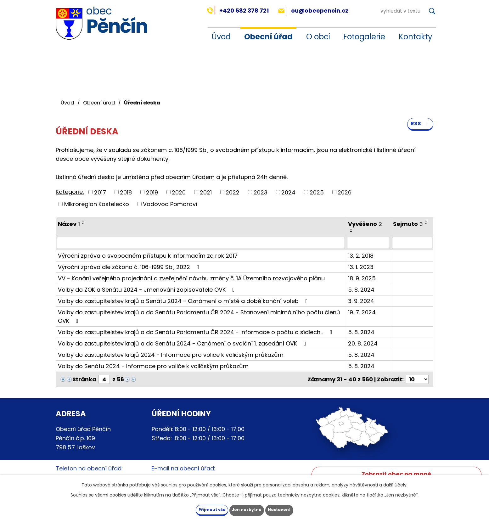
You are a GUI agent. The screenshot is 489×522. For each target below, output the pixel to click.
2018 (126, 192)
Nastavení (291, 509)
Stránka (84, 379)
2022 (232, 192)
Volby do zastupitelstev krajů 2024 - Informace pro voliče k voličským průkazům (171, 355)
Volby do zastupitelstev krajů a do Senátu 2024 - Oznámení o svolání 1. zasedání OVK (183, 343)
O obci (318, 36)
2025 (317, 192)
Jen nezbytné (246, 509)
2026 (344, 192)
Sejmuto (408, 224)
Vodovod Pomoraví (170, 204)
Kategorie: (70, 192)
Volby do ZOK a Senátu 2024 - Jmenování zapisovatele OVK (147, 290)
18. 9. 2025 (362, 278)
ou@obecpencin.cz (313, 10)
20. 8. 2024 (363, 343)
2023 (260, 192)
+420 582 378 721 (238, 10)
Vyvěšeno (365, 224)
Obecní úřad (268, 36)
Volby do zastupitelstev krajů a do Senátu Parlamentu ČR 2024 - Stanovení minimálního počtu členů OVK (199, 316)
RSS (419, 129)
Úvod (221, 36)
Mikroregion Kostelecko (96, 204)
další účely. (395, 483)
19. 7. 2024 (362, 312)
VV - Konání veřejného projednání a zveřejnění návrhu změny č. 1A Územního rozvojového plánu (191, 278)
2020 (179, 192)
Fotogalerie (364, 36)
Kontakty (415, 36)
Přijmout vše (200, 509)
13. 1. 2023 (361, 267)
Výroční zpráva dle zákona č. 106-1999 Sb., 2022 (130, 267)
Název (69, 224)
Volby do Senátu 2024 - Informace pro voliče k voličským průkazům (153, 366)
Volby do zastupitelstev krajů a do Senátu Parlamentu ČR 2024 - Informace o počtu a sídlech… (196, 332)
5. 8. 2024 (361, 290)
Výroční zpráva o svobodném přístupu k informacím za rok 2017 (148, 256)
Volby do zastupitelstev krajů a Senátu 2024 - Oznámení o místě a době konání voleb (184, 301)
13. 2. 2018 (361, 256)
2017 (100, 192)
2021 (206, 192)
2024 (288, 192)
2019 (152, 192)
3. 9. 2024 (361, 301)
